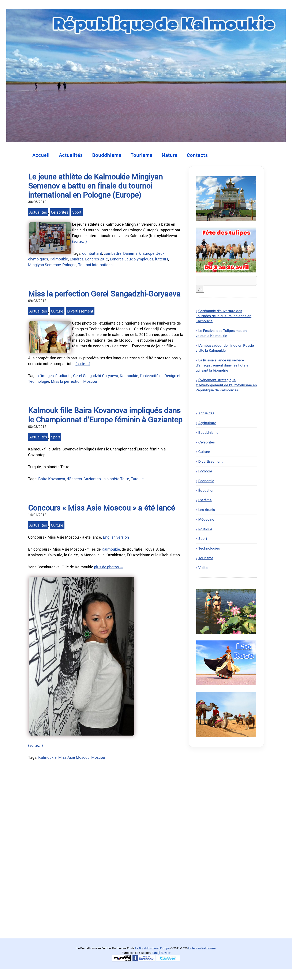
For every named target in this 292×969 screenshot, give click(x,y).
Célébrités (59, 212)
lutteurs (161, 258)
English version (116, 537)
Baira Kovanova (51, 478)
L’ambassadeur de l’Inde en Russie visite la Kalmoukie (225, 348)
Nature (169, 155)
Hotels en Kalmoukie (202, 948)
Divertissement (80, 311)
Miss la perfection (66, 381)
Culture (57, 311)
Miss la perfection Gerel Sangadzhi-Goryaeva (104, 293)
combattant (92, 253)
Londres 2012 (96, 258)
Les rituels (206, 510)
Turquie (137, 478)
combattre (112, 253)
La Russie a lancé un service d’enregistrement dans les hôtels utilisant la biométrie (222, 365)
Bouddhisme (106, 155)
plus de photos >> (108, 566)
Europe (148, 253)
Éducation (206, 490)
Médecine (206, 519)
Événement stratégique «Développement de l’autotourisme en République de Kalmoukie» (226, 385)
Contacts (197, 155)
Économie (206, 481)
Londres (76, 258)
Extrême (204, 500)
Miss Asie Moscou (74, 757)
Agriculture (207, 423)
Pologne (69, 264)
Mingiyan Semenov (44, 264)
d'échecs (74, 478)
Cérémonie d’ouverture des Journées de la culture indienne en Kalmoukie (223, 316)
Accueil (41, 155)
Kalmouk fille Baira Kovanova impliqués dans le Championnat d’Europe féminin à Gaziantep (105, 414)
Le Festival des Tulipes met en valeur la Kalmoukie (221, 333)
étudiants (63, 375)
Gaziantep (92, 478)
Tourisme (141, 155)
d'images (46, 375)
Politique (205, 529)
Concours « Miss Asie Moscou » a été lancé (101, 508)
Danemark (132, 253)
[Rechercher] (200, 289)
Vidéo (202, 568)
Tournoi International (96, 264)
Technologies (209, 548)
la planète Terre (115, 478)
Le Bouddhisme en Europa (152, 948)
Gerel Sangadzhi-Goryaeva (95, 375)
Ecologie (205, 471)
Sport (76, 212)
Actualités (71, 155)
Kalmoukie (59, 258)
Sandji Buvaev (161, 953)
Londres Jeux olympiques (131, 258)
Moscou (90, 381)
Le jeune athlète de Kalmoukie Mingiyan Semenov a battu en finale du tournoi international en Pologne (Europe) (95, 185)
